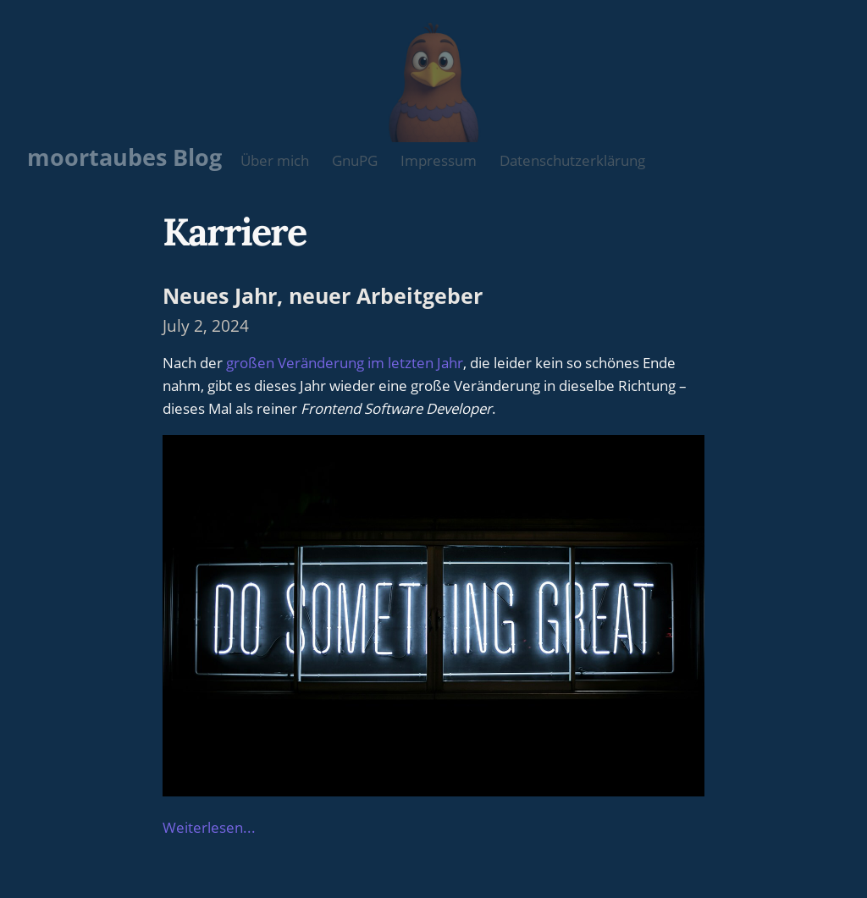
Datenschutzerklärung (572, 160)
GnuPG (355, 160)
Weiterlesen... (209, 827)
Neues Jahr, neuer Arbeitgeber (323, 295)
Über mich (274, 160)
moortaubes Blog (124, 157)
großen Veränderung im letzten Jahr (344, 362)
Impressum (438, 160)
